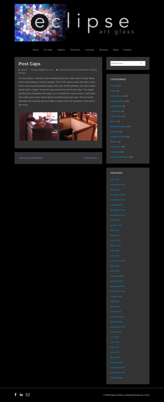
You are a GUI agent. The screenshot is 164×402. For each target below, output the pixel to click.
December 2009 (117, 261)
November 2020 (117, 195)
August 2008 (116, 296)
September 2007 (117, 327)
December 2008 (117, 286)
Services (103, 50)
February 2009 (117, 276)
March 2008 (115, 311)
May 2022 (114, 179)
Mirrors (113, 121)
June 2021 (115, 189)
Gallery (61, 50)
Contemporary (82, 70)
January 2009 (116, 281)
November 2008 (117, 291)
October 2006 (116, 378)
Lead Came (115, 111)
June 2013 (115, 240)
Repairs (113, 142)
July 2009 (114, 266)
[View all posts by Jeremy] (23, 70)
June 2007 (115, 342)
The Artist (75, 50)
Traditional (115, 152)
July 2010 (114, 256)
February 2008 (117, 317)
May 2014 (114, 235)
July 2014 (114, 230)
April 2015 (115, 220)
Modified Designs (118, 126)
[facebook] (16, 396)
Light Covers (116, 116)
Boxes (71, 70)
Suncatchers (116, 147)
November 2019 (117, 200)
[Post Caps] (48, 70)
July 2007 (114, 337)
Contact (127, 50)
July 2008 (114, 301)
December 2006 (117, 367)
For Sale (48, 50)
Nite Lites (114, 131)
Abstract (114, 86)
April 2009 (115, 271)
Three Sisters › (91, 158)
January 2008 (116, 322)
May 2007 (114, 347)
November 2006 (117, 372)
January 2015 (116, 225)
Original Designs (117, 136)
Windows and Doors (119, 157)
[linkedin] (22, 396)
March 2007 (115, 357)
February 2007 (117, 362)
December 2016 (117, 215)
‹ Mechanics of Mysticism (31, 158)
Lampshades (116, 106)
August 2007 (116, 332)
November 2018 (117, 210)
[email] (28, 396)
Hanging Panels (117, 101)
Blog (115, 50)
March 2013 (115, 245)
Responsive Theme (141, 395)
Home (36, 50)
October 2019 (116, 205)
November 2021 (117, 184)
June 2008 (115, 306)
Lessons (89, 50)
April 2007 (115, 352)
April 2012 (115, 250)
